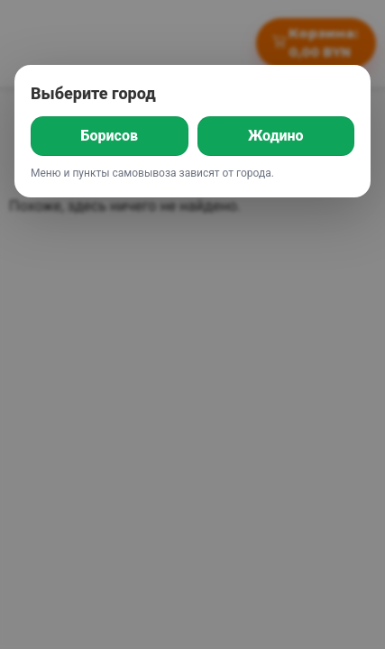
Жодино (276, 135)
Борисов (109, 135)
